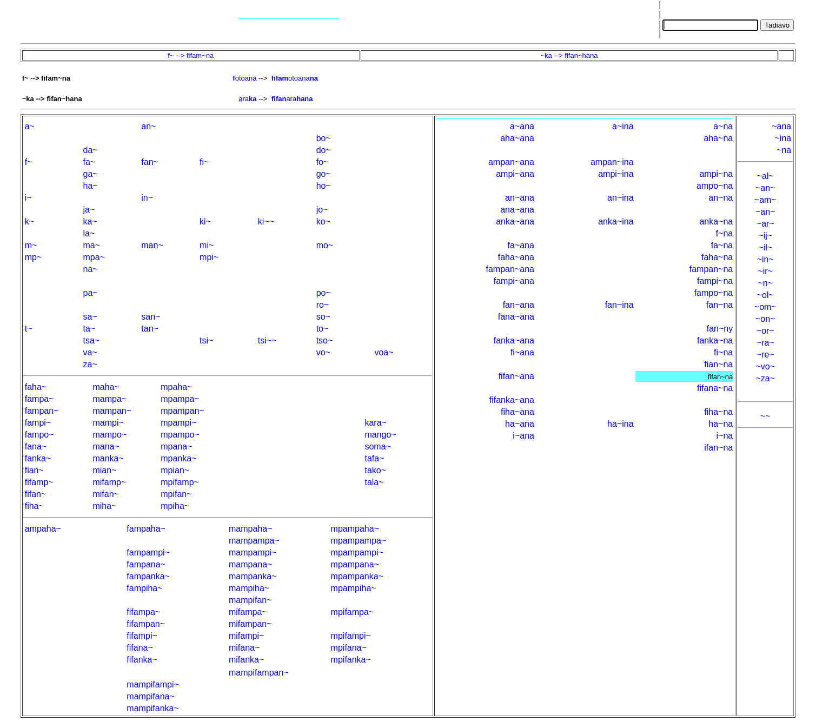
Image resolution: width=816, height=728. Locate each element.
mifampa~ (248, 612)
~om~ (765, 307)
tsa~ (91, 340)
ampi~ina (615, 173)
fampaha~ (146, 528)
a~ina (623, 126)
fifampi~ (142, 635)
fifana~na (715, 388)
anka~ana (515, 221)
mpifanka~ (351, 659)
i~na (725, 435)
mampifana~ (151, 696)
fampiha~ (144, 588)
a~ (30, 126)
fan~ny (720, 328)
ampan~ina (612, 162)
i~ (28, 197)
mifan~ (105, 494)
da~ (90, 150)
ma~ (92, 245)
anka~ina (615, 221)
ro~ (322, 304)
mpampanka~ (357, 576)
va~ (90, 352)
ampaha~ (43, 528)
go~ (323, 173)
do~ (323, 150)
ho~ (323, 185)
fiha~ (34, 506)
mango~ (380, 434)
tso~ (324, 340)
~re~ (765, 354)
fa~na (722, 245)
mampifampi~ (152, 684)
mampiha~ (249, 588)
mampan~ (111, 410)
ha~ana (519, 423)
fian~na (718, 364)
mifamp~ (109, 482)
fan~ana (518, 304)
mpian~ (175, 470)
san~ (150, 316)
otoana (244, 78)
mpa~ (94, 257)
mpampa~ (180, 398)
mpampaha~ (355, 528)
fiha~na (718, 411)
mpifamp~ (180, 482)
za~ (90, 364)
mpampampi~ (357, 552)
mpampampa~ (359, 540)
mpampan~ (182, 410)
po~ (323, 292)
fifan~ (36, 494)
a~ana (522, 126)
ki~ (205, 221)
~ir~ (765, 271)
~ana (781, 126)
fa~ (89, 162)
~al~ (765, 176)
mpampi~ (178, 422)
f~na (724, 233)
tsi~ (206, 340)
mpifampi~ (351, 635)
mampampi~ (252, 552)
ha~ (90, 185)
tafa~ (374, 458)
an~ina (620, 197)
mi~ (207, 245)
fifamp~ (39, 482)
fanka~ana (514, 340)
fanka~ (38, 458)
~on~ (765, 318)
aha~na (718, 138)
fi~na (723, 352)
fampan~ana (510, 269)
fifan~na (720, 377)
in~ (147, 197)
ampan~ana (511, 162)
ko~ (323, 221)
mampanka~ (253, 576)
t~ (28, 328)
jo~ (322, 209)
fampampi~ (148, 552)
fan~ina (619, 304)
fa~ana (521, 245)
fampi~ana (514, 281)
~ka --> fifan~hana (569, 55)
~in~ (765, 259)
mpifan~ (176, 494)
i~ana (523, 435)
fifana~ (139, 647)
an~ (148, 126)
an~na (720, 197)
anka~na (716, 221)
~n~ (765, 283)
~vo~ (765, 366)
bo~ (323, 138)
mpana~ (176, 446)
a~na (723, 126)
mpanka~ (178, 458)
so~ (323, 316)
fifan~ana (516, 376)
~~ (765, 416)
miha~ (104, 506)
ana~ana (517, 209)
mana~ (105, 446)
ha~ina (620, 423)
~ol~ (765, 295)
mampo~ (109, 434)
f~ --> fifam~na (191, 55)
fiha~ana (517, 411)
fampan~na (711, 269)
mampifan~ (250, 600)
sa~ (90, 316)
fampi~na (715, 281)
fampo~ (39, 434)
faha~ (36, 387)
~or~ (765, 330)
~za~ (765, 378)
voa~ (383, 352)
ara (292, 99)
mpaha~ (176, 387)
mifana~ (244, 647)
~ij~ (765, 235)
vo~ (323, 352)
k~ (29, 221)
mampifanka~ (153, 708)
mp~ (33, 257)
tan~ (149, 328)
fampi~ (38, 422)
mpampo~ (180, 434)
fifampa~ (143, 612)
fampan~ (42, 410)
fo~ (322, 162)
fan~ (149, 162)
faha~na (717, 257)
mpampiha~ (353, 588)
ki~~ (266, 221)
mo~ (325, 245)
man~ (152, 245)
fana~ (36, 446)
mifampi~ (246, 635)
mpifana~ (349, 647)
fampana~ (146, 564)
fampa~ (39, 398)
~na (784, 150)
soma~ (377, 446)
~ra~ (765, 342)
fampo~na (713, 292)
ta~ (89, 328)
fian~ (34, 470)
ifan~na (718, 447)
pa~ (90, 292)
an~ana (519, 197)
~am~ (765, 199)
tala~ (373, 482)
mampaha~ (251, 528)
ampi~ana (515, 173)
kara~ (375, 422)
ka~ (90, 221)
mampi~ (107, 422)
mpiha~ (175, 506)
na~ (90, 269)
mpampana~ (355, 564)
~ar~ (765, 223)
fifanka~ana (511, 400)
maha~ (105, 387)
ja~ (89, 209)
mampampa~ (254, 540)
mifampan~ (250, 623)
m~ (31, 245)
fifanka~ (142, 659)
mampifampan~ (259, 672)
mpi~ (209, 257)
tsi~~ (267, 340)
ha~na (720, 423)
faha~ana (516, 257)
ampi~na (716, 173)
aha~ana (517, 138)
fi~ (204, 162)
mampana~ (251, 564)
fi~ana (522, 352)
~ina (783, 138)
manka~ (107, 458)
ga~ (90, 173)
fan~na (719, 304)
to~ (322, 328)
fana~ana (516, 316)
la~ (89, 233)
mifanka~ (246, 659)
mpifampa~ (352, 612)
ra (247, 99)
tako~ (375, 470)
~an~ (765, 188)
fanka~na (715, 340)
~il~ (765, 247)
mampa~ (109, 398)
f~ (28, 162)
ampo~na (714, 185)
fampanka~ (148, 576)
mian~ (104, 470)
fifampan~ (146, 623)
